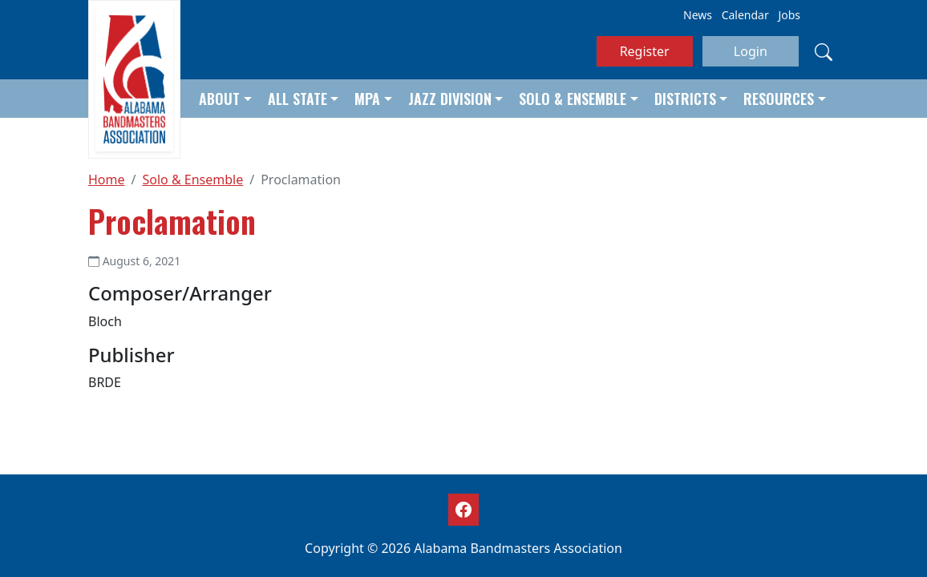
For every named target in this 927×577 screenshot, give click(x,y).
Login (750, 51)
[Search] (823, 51)
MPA (367, 98)
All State (297, 98)
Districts (685, 98)
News (697, 14)
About (219, 98)
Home (106, 179)
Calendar (745, 14)
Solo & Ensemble (572, 98)
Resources (778, 98)
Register (645, 51)
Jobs (789, 14)
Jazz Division (450, 98)
